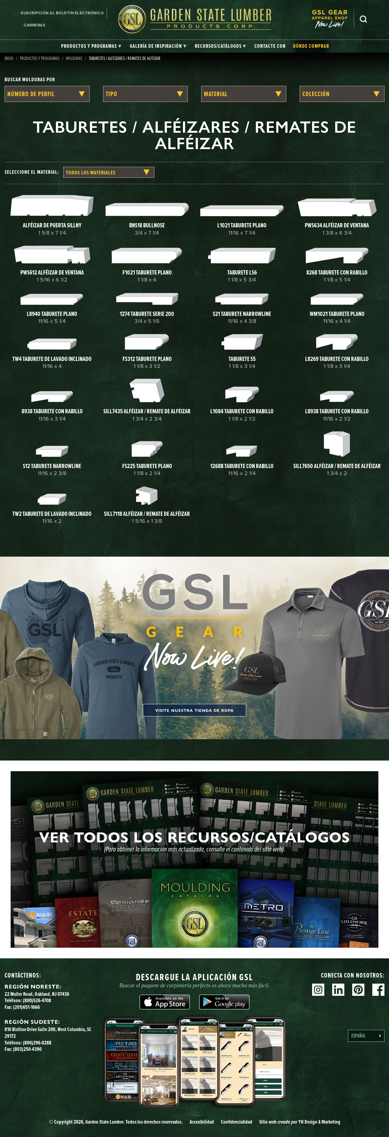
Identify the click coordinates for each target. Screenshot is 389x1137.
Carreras (34, 25)
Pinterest (358, 990)
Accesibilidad (202, 1122)
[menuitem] (333, 19)
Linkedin (338, 990)
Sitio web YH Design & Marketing (299, 1122)
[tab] (91, 46)
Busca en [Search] (363, 19)
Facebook (378, 990)
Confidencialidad (236, 1122)
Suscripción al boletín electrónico (62, 13)
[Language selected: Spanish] (366, 1036)
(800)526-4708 (37, 1000)
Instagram (318, 990)
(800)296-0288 (37, 1043)
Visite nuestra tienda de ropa (194, 710)
